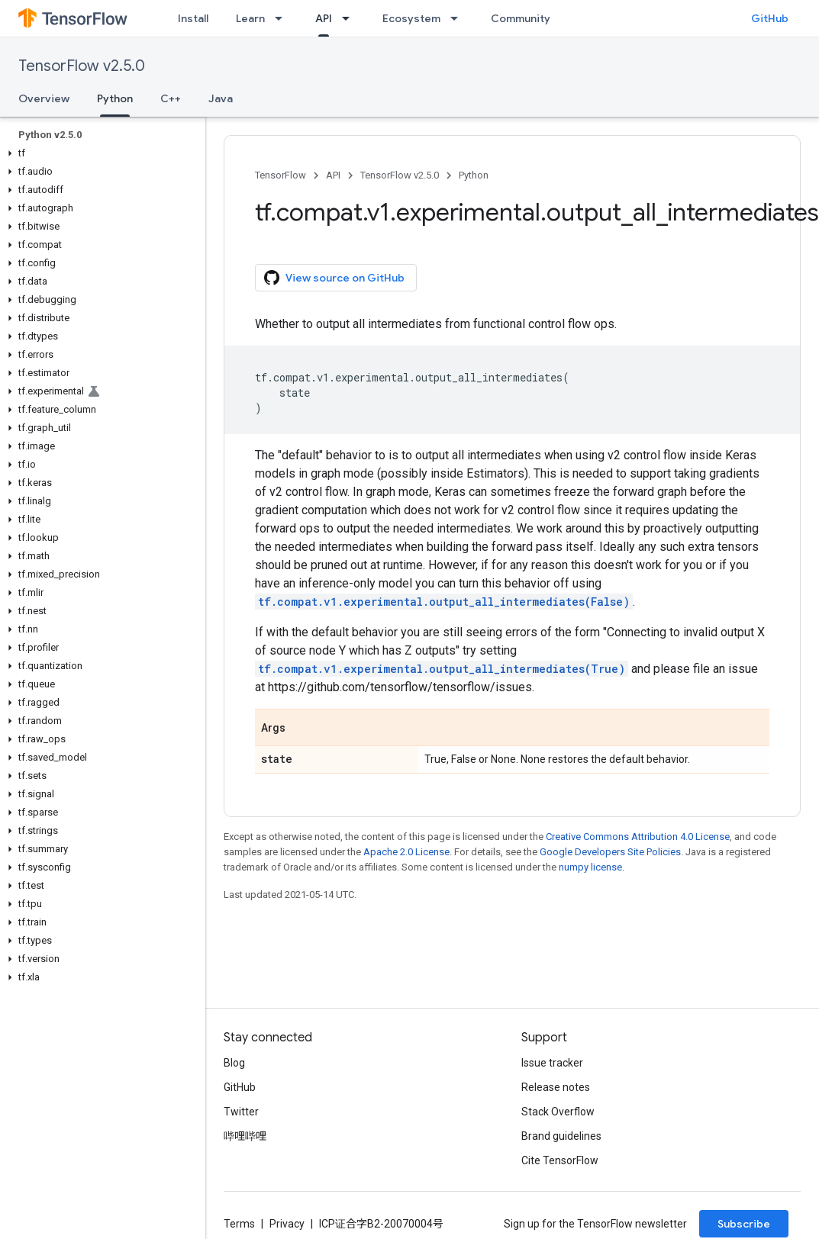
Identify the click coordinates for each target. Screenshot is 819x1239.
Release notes (555, 1087)
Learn (250, 18)
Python (473, 175)
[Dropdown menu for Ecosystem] (458, 18)
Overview (43, 98)
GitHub (769, 18)
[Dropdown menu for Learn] (283, 18)
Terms (239, 1224)
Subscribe (743, 1224)
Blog (234, 1063)
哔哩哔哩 (245, 1136)
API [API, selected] (323, 18)
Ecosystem (411, 18)
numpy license (590, 867)
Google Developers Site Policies (610, 852)
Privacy (287, 1224)
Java (220, 98)
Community (520, 18)
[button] (99, 153)
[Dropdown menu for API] (350, 18)
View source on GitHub (334, 277)
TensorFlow (280, 175)
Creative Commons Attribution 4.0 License (638, 836)
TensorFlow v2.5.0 (81, 66)
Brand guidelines (561, 1136)
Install (193, 18)
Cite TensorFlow (559, 1160)
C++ (170, 98)
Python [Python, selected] (115, 98)
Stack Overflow (558, 1111)
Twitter (241, 1111)
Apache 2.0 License (406, 852)
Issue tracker (552, 1063)
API (333, 175)
